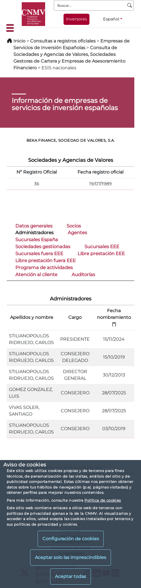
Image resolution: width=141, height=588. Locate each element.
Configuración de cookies (70, 538)
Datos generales (33, 226)
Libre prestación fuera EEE (45, 260)
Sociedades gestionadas (42, 246)
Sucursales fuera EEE (39, 253)
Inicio (19, 41)
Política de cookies (102, 500)
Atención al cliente (36, 274)
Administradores (34, 232)
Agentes (77, 232)
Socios (74, 226)
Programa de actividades (44, 267)
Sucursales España (36, 239)
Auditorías (83, 274)
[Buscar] (130, 5)
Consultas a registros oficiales (63, 41)
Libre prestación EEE (101, 253)
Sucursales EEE (101, 246)
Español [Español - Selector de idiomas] (111, 19)
